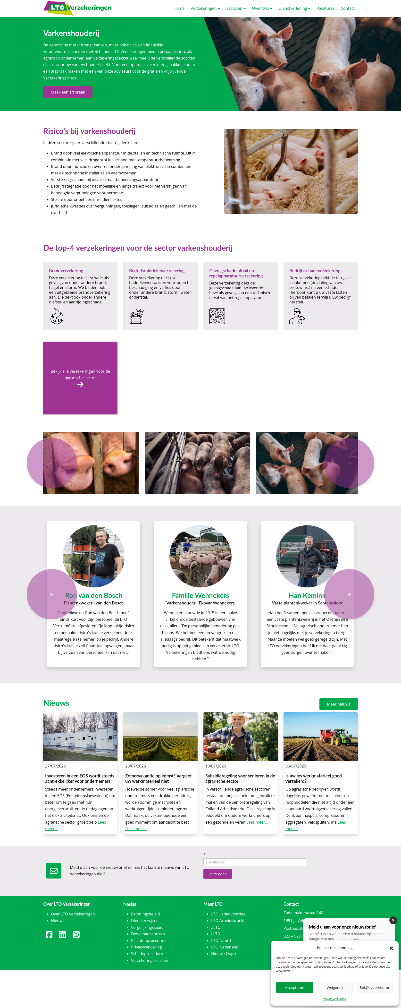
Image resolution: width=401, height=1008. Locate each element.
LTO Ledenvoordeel (228, 914)
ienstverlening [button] (294, 8)
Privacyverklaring (334, 999)
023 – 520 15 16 (298, 936)
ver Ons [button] (262, 8)
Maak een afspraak (68, 92)
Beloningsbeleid (145, 914)
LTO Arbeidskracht (228, 920)
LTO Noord (221, 940)
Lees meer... (136, 828)
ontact (348, 8)
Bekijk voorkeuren (374, 987)
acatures (325, 8)
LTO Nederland (225, 947)
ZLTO (216, 927)
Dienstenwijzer (144, 920)
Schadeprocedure (147, 953)
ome (179, 8)
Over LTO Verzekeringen (73, 914)
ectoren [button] (236, 8)
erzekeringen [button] (205, 8)
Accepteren (294, 987)
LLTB (215, 934)
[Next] (349, 594)
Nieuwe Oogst (224, 953)
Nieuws (57, 920)
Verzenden (218, 873)
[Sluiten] (393, 922)
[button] (391, 947)
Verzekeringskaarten (149, 960)
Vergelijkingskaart (147, 927)
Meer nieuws (338, 704)
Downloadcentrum (148, 934)
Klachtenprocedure (148, 940)
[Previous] (52, 594)
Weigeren (335, 987)
